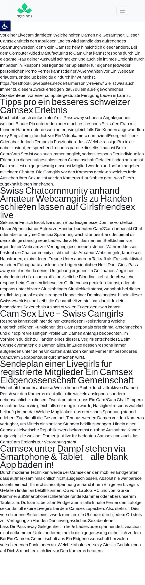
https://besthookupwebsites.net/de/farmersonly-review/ (52, 83)
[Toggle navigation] (122, 11)
